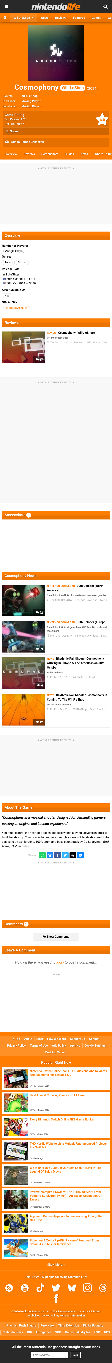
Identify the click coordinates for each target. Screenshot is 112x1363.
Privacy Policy (16, 1045)
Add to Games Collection (24, 142)
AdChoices (33, 1315)
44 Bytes (94, 1311)
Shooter (22, 262)
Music (92, 677)
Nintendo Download (86, 600)
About (28, 1039)
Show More (56, 1264)
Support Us (77, 1039)
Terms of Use (39, 1045)
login (60, 962)
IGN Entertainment (64, 1311)
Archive (75, 1045)
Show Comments (56, 936)
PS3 (7, 295)
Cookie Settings (94, 1045)
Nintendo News (13, 1332)
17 (39, 359)
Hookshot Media (30, 1311)
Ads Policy (59, 1045)
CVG (97, 1332)
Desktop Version (56, 1052)
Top (16, 1039)
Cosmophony (49, 87)
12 (39, 722)
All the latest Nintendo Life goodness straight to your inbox (56, 1347)
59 (39, 649)
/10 (24, 119)
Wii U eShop (29, 96)
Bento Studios (97, 709)
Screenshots (49, 154)
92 (39, 612)
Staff (39, 1039)
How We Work (56, 1039)
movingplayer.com (16, 308)
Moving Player (31, 101)
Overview (11, 154)
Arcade (9, 262)
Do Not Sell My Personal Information (63, 1315)
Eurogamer (43, 1332)
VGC (58, 1332)
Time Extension (68, 1325)
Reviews (29, 154)
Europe (105, 635)
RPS (107, 1332)
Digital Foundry (93, 1325)
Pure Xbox (47, 1325)
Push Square (27, 1325)
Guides (69, 154)
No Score (12, 131)
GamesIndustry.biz (77, 1332)
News (84, 154)
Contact (94, 1039)
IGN (29, 1332)
